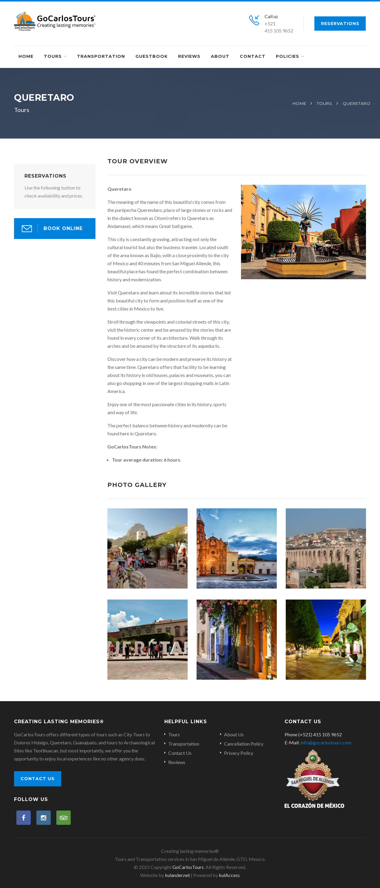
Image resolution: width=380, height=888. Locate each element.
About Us (234, 734)
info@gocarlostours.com (326, 742)
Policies (287, 56)
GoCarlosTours (188, 867)
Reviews (189, 56)
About (220, 56)
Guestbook (151, 56)
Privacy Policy (238, 753)
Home (25, 56)
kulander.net (177, 875)
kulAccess (229, 875)
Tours (53, 56)
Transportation (101, 56)
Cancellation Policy (243, 743)
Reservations (340, 23)
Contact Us (38, 778)
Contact (252, 56)
